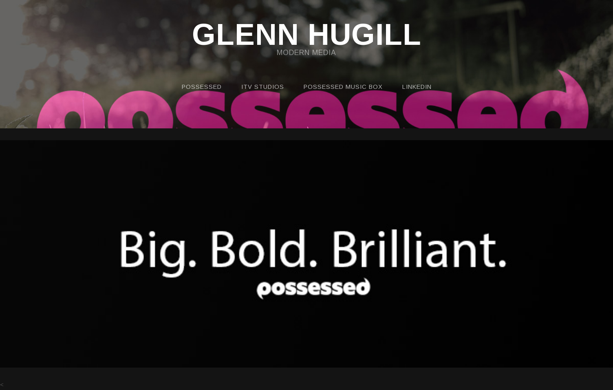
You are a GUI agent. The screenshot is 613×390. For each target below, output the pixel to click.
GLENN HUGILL (306, 35)
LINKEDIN (417, 87)
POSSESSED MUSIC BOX (343, 87)
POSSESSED (202, 87)
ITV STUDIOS (262, 87)
